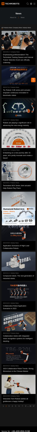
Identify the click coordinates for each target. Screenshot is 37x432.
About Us (13, 17)
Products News (8, 27)
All (2, 27)
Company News (17, 27)
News (23, 17)
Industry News (27, 27)
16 (30, 406)
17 (34, 406)
